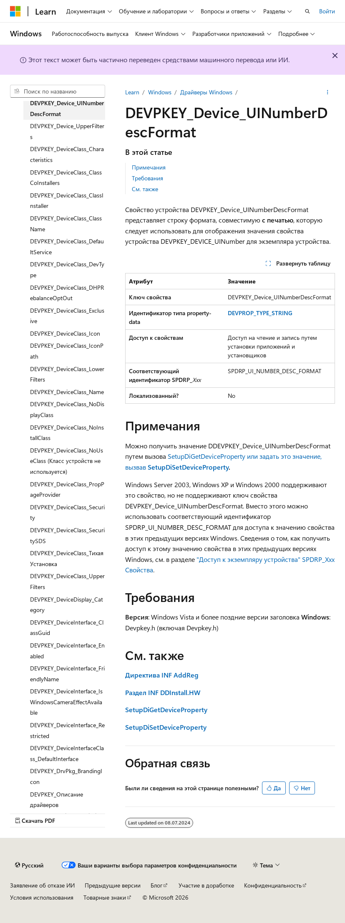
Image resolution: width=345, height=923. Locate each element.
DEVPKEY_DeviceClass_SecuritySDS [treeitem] (67, 535)
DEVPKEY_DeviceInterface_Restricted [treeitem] (67, 730)
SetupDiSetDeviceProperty (187, 467)
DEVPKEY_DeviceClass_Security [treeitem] (67, 512)
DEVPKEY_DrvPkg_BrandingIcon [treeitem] (66, 776)
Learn (132, 92)
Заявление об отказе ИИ (42, 885)
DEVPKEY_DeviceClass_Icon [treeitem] (65, 333)
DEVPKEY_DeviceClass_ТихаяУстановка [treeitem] (66, 558)
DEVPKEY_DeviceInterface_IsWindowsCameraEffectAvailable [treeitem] (66, 701)
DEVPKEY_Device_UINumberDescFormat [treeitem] (67, 108)
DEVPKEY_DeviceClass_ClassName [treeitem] (66, 223)
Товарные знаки (104, 897)
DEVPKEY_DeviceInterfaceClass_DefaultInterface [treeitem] (67, 753)
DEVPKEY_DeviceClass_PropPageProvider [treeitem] (67, 489)
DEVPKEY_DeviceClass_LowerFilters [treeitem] (67, 374)
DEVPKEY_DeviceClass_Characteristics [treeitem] (67, 154)
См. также (145, 189)
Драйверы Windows (206, 92)
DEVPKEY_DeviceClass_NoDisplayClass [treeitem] (67, 409)
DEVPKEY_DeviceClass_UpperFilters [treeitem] (67, 581)
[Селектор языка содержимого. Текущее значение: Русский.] (29, 865)
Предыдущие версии (113, 885)
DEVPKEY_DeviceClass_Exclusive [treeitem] (67, 315)
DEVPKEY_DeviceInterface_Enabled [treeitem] (67, 650)
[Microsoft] (15, 11)
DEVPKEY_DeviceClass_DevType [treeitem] (67, 269)
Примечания (149, 167)
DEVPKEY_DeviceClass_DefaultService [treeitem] (67, 246)
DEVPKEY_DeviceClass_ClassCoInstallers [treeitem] (66, 177)
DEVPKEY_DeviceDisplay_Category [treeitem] (66, 604)
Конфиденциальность (273, 885)
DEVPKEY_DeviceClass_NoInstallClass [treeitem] (67, 432)
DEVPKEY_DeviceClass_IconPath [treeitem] (66, 350)
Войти (327, 11)
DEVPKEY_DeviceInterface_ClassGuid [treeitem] (66, 627)
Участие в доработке (206, 885)
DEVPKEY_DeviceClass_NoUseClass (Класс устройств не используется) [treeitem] (66, 460)
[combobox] (57, 91)
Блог (156, 885)
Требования (147, 178)
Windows (159, 92)
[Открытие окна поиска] (307, 11)
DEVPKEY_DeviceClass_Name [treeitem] (67, 392)
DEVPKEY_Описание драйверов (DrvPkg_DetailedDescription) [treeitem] (67, 804)
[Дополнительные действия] (327, 92)
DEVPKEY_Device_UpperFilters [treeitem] (67, 131)
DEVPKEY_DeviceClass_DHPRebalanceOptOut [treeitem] (67, 292)
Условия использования (41, 897)
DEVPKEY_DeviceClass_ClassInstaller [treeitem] (66, 200)
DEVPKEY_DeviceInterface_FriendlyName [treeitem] (67, 673)
